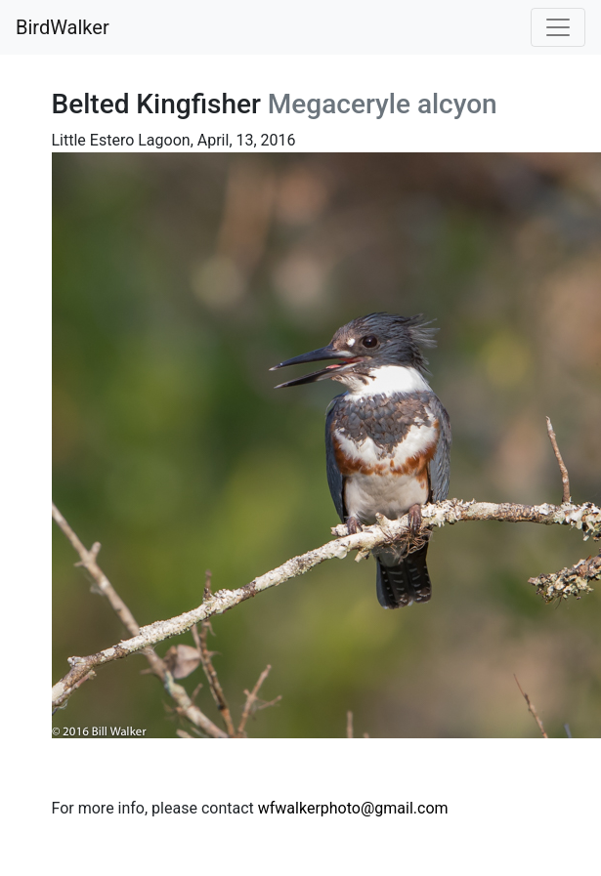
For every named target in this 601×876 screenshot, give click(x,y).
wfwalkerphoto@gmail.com (353, 808)
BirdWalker (62, 27)
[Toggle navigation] (558, 27)
